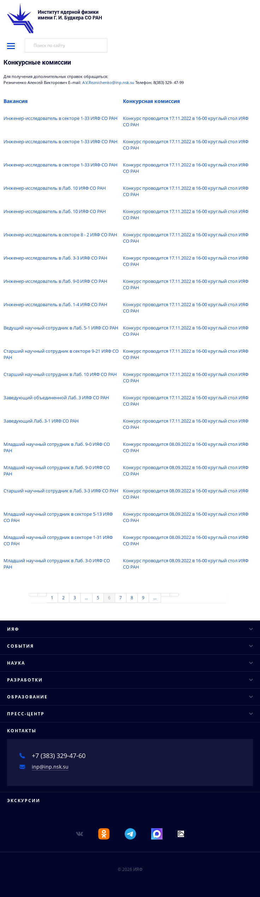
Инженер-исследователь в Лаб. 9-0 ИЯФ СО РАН (55, 281)
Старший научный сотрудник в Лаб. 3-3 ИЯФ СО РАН (61, 490)
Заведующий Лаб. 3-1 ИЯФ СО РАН (41, 421)
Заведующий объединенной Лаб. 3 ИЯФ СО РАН (56, 397)
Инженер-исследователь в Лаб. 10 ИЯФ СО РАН (55, 188)
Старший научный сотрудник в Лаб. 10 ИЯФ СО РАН (60, 374)
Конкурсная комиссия (151, 101)
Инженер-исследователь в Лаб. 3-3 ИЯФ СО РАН (55, 258)
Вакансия (16, 101)
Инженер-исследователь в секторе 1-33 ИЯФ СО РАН (61, 118)
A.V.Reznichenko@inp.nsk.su (108, 82)
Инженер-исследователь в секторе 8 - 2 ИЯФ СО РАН (60, 234)
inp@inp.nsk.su (50, 766)
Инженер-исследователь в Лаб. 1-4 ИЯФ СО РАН (55, 304)
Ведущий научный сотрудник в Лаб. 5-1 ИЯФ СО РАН (61, 328)
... (86, 598)
